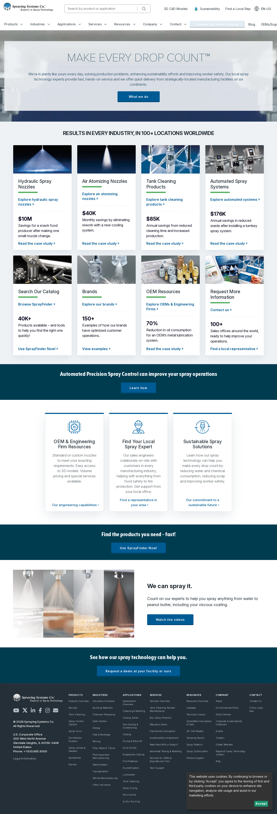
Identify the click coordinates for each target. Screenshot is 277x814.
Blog (251, 24)
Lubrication (129, 774)
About (219, 701)
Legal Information (24, 758)
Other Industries (101, 784)
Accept (261, 803)
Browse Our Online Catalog (217, 24)
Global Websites (224, 744)
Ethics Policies (223, 714)
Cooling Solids (130, 717)
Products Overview (79, 701)
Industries (40, 24)
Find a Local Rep (238, 9)
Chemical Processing (104, 714)
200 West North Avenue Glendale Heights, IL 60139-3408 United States (36, 743)
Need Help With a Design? (164, 744)
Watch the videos (170, 619)
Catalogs (191, 707)
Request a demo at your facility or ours (138, 671)
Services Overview (160, 701)
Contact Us (255, 701)
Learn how (138, 388)
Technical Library (196, 714)
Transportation (100, 771)
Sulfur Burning (131, 801)
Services (98, 24)
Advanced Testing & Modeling (166, 751)
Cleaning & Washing (134, 711)
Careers (220, 738)
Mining (96, 741)
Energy (96, 728)
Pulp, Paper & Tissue (104, 748)
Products (13, 24)
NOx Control (129, 794)
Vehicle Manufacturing (105, 778)
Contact (178, 24)
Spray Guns (75, 731)
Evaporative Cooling (133, 754)
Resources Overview (197, 701)
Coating (127, 734)
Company (152, 24)
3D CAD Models (176, 9)
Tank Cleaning (77, 714)
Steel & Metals (100, 764)
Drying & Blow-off (132, 741)
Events (219, 731)
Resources (124, 24)
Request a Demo (158, 724)
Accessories (75, 757)
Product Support (195, 758)
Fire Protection (130, 761)
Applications (69, 24)
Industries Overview (103, 701)
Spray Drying (130, 788)
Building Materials (103, 707)
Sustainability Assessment (164, 738)
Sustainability (206, 9)
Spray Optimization (197, 751)
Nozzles (73, 707)
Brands (72, 764)
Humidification (131, 768)
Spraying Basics (195, 738)
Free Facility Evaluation (162, 731)
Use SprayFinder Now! (138, 548)
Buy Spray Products (160, 717)
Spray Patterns (195, 744)
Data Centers (100, 721)
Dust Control (130, 747)
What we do (138, 96)
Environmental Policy (227, 707)
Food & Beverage (101, 734)
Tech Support (157, 768)
